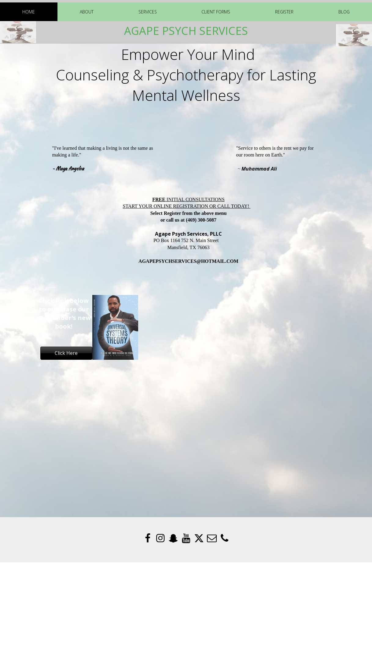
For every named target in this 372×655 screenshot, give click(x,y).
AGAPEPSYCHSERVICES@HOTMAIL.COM (188, 261)
